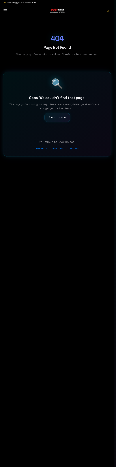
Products (41, 148)
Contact (74, 148)
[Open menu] (7, 10)
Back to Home (57, 117)
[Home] (57, 10)
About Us (57, 148)
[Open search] (108, 11)
